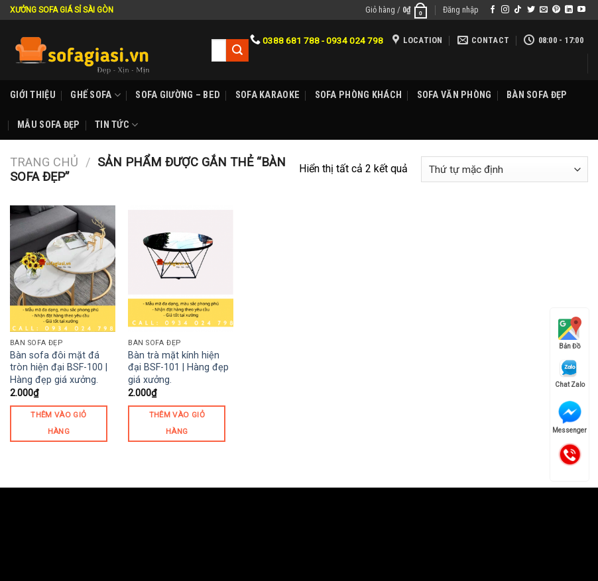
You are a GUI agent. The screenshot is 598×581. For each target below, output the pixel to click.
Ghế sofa (95, 95)
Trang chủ (44, 162)
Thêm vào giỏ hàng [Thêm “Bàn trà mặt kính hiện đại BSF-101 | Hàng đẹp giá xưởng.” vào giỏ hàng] (177, 423)
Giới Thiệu (33, 95)
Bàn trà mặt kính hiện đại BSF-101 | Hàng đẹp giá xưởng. (178, 368)
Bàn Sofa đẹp (537, 95)
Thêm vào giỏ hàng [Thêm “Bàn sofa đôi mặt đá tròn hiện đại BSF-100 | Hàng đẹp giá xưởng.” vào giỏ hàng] (58, 423)
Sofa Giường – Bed (177, 95)
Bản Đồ (569, 333)
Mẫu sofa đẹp (48, 125)
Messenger (569, 417)
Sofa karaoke (267, 95)
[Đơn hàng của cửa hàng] (504, 169)
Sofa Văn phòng (454, 95)
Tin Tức (117, 125)
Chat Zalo (570, 373)
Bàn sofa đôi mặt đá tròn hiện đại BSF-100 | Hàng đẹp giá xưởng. (58, 368)
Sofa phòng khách (358, 95)
